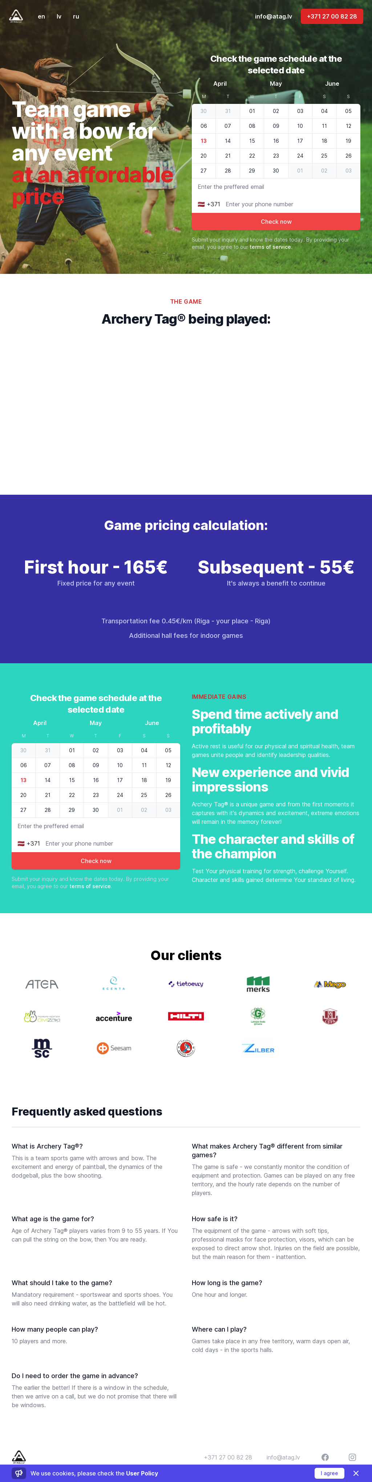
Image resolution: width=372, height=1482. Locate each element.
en (41, 16)
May (276, 83)
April (220, 83)
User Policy (142, 1473)
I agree (329, 1473)
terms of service (270, 247)
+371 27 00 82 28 (332, 16)
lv (59, 16)
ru (76, 16)
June (332, 83)
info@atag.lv (273, 16)
